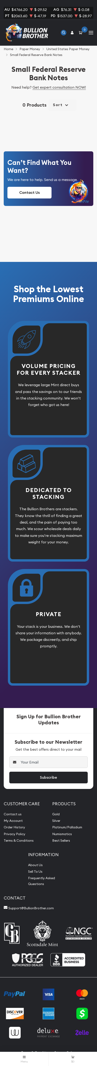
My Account (13, 821)
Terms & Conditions (19, 840)
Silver (56, 821)
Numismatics (62, 834)
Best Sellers (61, 840)
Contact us (13, 814)
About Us (35, 865)
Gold (56, 814)
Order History (14, 827)
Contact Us (29, 192)
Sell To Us (35, 871)
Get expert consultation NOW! (59, 87)
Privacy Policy (14, 834)
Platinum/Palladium (67, 827)
